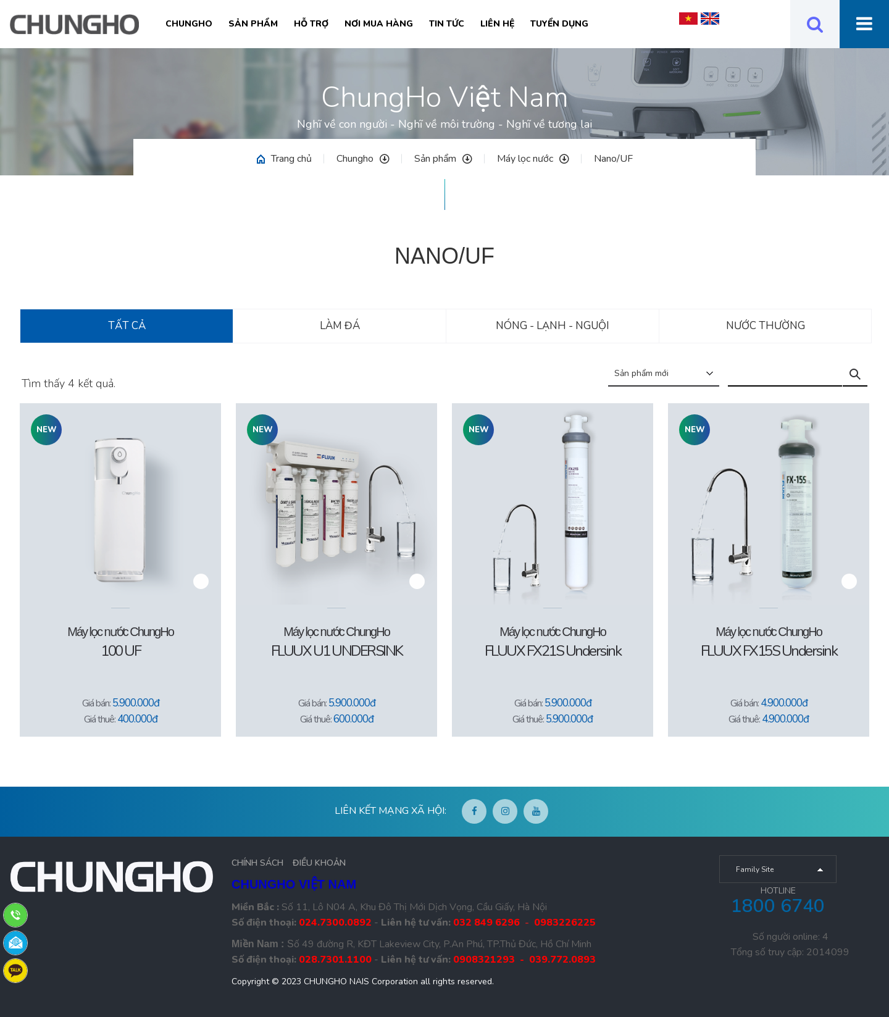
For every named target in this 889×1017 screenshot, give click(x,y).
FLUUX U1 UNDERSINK (337, 651)
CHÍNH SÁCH (257, 863)
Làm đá (340, 326)
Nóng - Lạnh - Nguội (552, 326)
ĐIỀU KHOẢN (319, 863)
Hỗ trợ (311, 24)
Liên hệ (497, 24)
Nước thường (765, 326)
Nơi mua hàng (378, 24)
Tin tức (446, 24)
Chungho (188, 24)
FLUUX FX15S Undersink (769, 651)
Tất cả (127, 326)
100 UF (120, 651)
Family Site (755, 869)
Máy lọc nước (533, 158)
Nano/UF (613, 158)
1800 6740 (778, 906)
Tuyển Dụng (559, 24)
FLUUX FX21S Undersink (553, 651)
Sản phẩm (253, 24)
